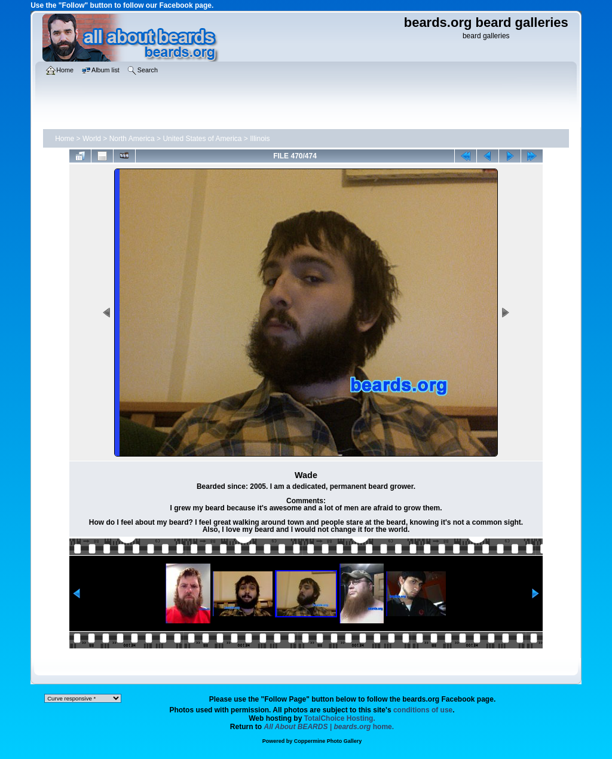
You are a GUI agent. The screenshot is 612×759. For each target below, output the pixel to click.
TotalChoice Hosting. (339, 718)
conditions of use (422, 710)
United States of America (202, 138)
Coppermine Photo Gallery (328, 741)
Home (64, 138)
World (91, 138)
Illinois (260, 138)
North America (132, 138)
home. (329, 727)
